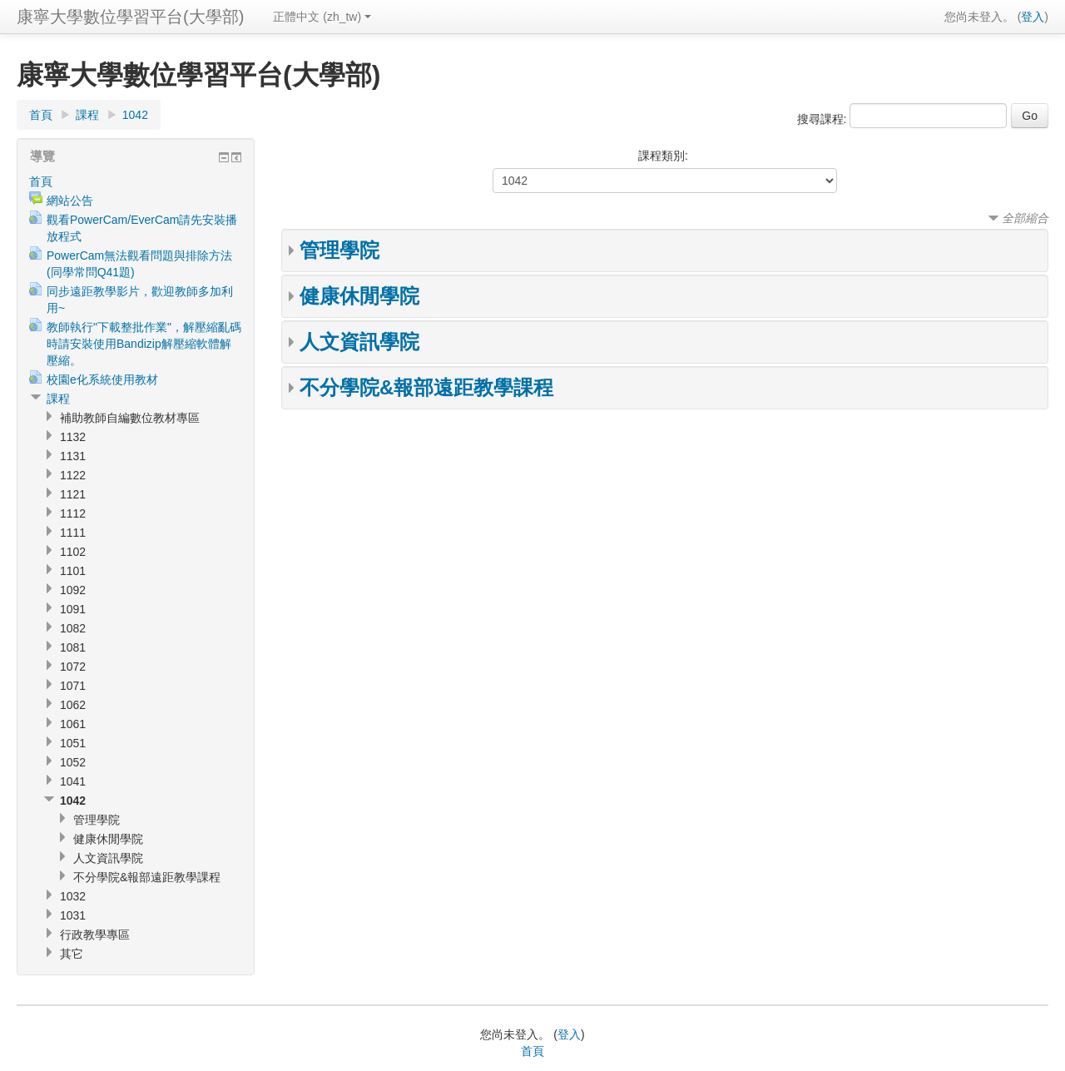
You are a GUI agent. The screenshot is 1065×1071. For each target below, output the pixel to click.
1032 (73, 896)
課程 (87, 114)
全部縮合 (1025, 218)
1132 (73, 437)
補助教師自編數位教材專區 (130, 417)
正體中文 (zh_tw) (322, 16)
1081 (73, 647)
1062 (73, 705)
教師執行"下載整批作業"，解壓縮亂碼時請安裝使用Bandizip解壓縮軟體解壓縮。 (144, 343)
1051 (73, 743)
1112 (73, 513)
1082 (73, 628)
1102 (73, 551)
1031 (73, 915)
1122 (73, 475)
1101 (73, 571)
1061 (73, 724)
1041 (73, 781)
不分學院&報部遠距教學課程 (426, 387)
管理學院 (339, 250)
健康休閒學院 (359, 296)
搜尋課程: (823, 119)
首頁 (40, 114)
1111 (73, 532)
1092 (73, 590)
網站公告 (70, 200)
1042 (135, 114)
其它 (71, 953)
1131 (73, 456)
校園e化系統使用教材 (102, 379)
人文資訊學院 (359, 341)
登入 (1032, 16)
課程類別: (663, 155)
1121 (73, 494)
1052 (73, 762)
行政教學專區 (95, 934)
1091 (73, 609)
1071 (73, 685)
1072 (73, 666)
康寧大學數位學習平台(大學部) (130, 16)
